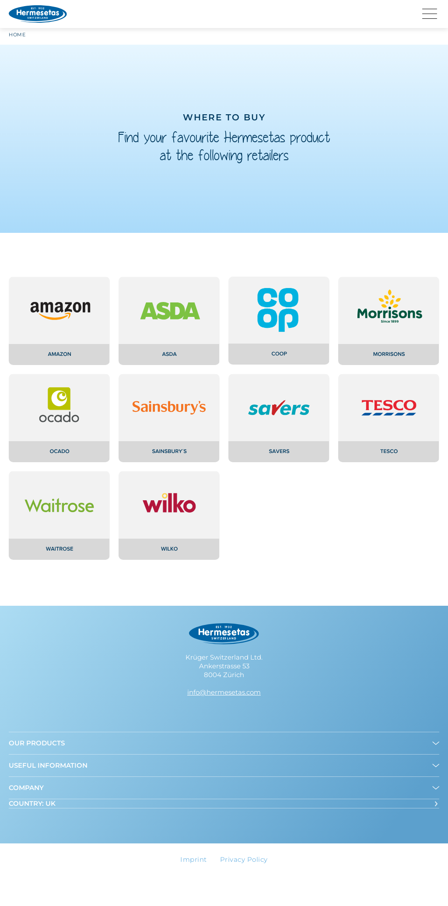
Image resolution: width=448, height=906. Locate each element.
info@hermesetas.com (224, 692)
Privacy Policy (244, 859)
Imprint (193, 859)
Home (17, 37)
